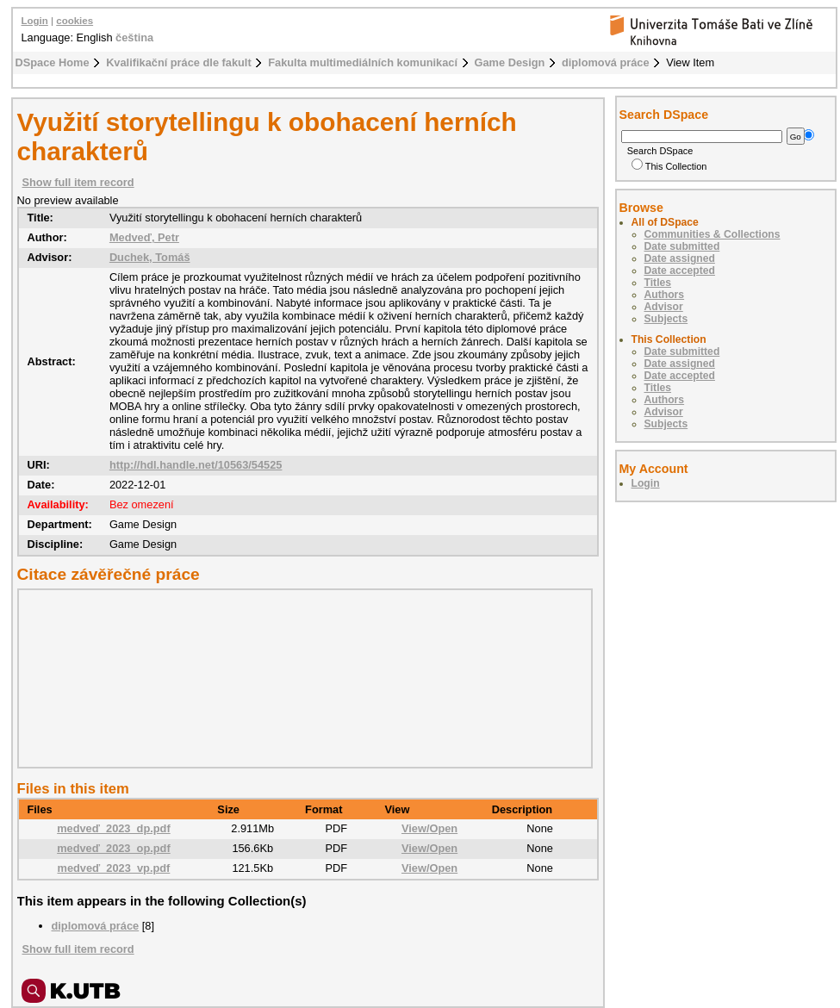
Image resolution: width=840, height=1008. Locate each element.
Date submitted (682, 246)
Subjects (666, 319)
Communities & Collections (712, 234)
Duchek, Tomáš (149, 257)
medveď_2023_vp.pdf (114, 868)
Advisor (663, 307)
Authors (664, 295)
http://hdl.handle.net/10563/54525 (196, 464)
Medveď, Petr (144, 237)
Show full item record (78, 182)
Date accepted (679, 270)
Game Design (510, 62)
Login (35, 21)
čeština (134, 37)
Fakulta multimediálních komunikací (362, 62)
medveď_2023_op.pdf (114, 848)
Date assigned (679, 258)
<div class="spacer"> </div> (301, 678)
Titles (658, 283)
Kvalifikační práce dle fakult (179, 62)
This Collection (669, 166)
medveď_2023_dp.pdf (114, 828)
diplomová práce (606, 62)
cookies (74, 21)
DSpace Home (53, 62)
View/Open (429, 828)
